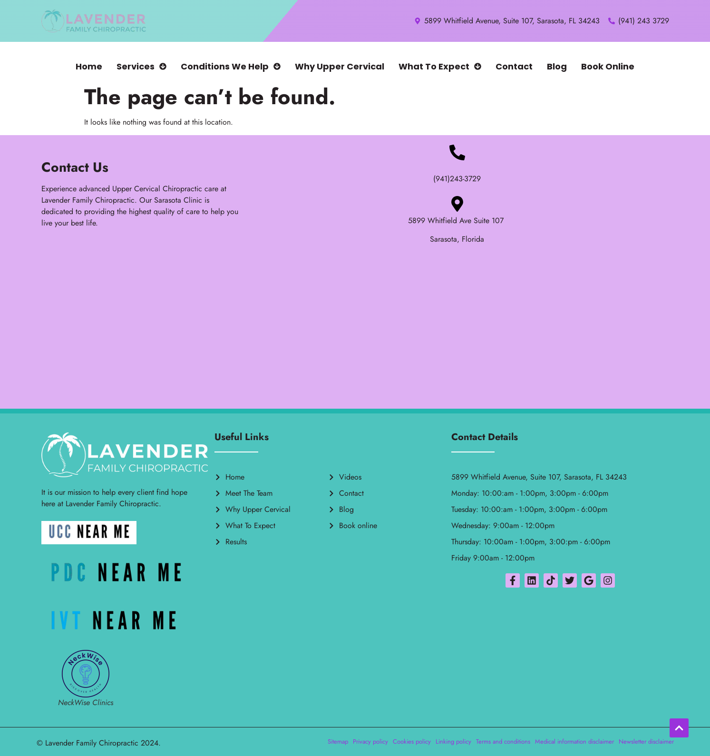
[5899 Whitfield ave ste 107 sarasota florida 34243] (355, 332)
